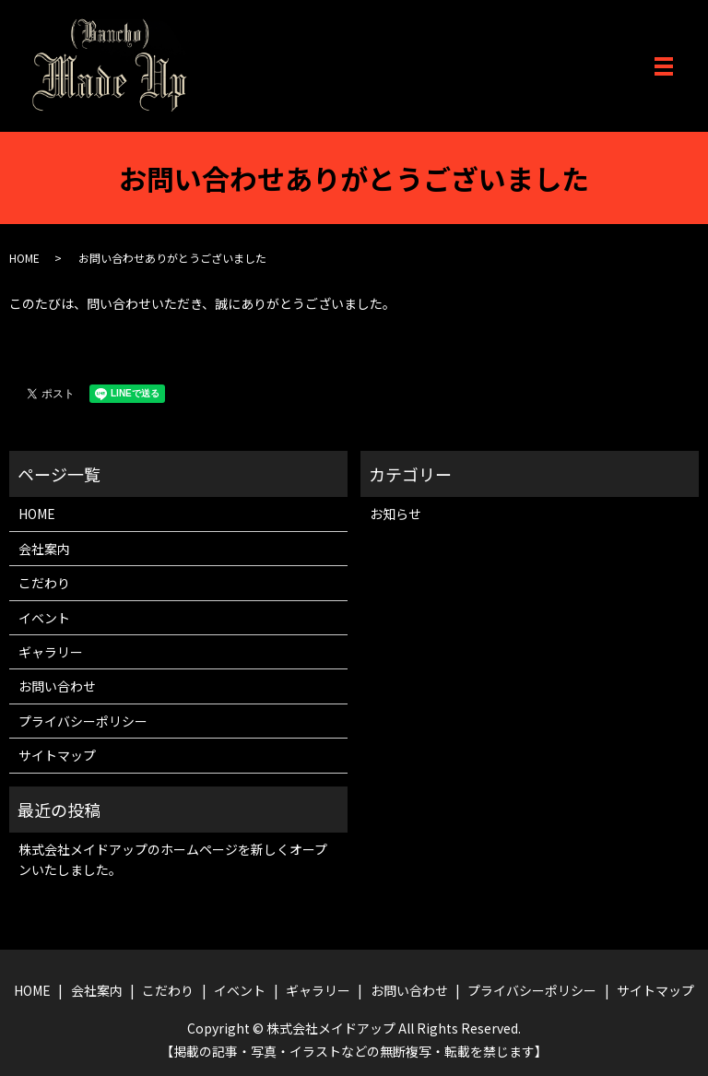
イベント (44, 618)
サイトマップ (57, 755)
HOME (24, 258)
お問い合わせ (57, 686)
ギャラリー (50, 652)
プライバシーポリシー (83, 721)
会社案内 (44, 548)
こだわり (44, 582)
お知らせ (395, 513)
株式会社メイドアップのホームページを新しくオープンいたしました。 (172, 859)
